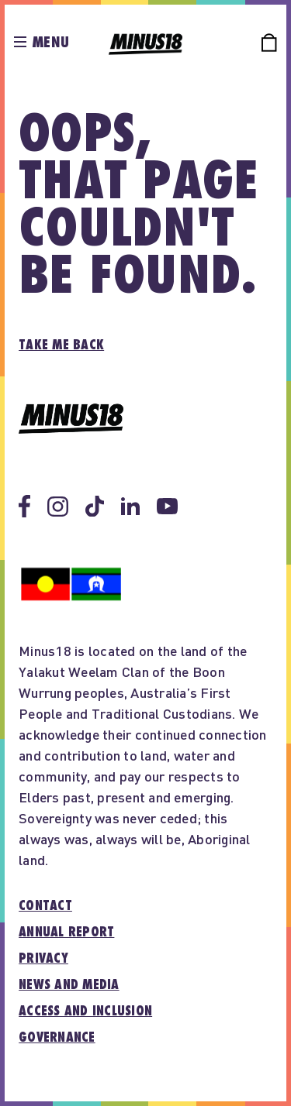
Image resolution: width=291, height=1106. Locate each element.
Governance (57, 1038)
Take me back (61, 345)
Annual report (66, 932)
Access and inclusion (85, 1011)
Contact (45, 906)
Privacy (43, 959)
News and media (69, 985)
